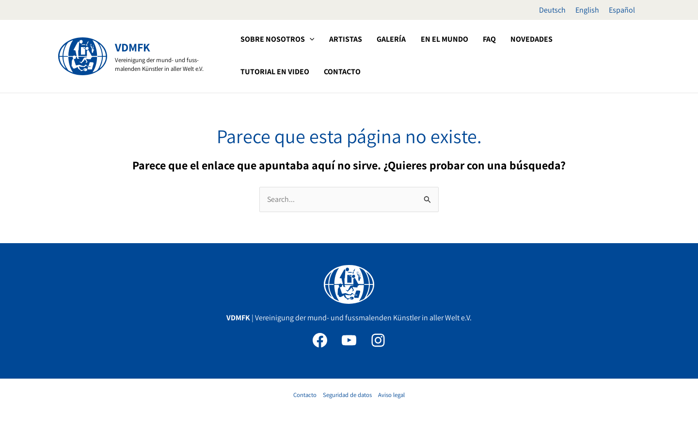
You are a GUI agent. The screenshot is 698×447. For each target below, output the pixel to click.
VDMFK (132, 47)
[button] (272, 39)
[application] (309, 39)
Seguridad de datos (347, 395)
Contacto (305, 395)
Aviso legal (391, 395)
